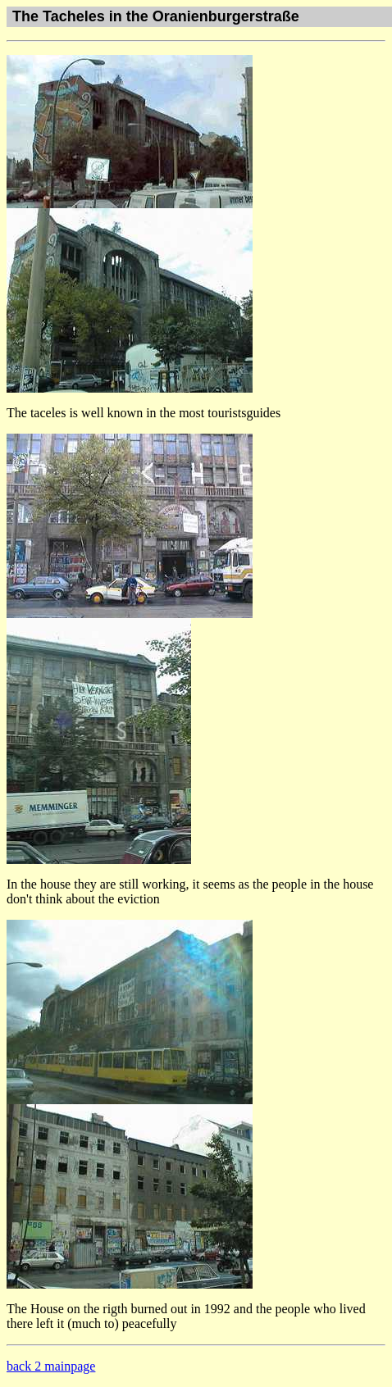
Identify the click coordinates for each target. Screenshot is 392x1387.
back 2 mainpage (51, 1366)
